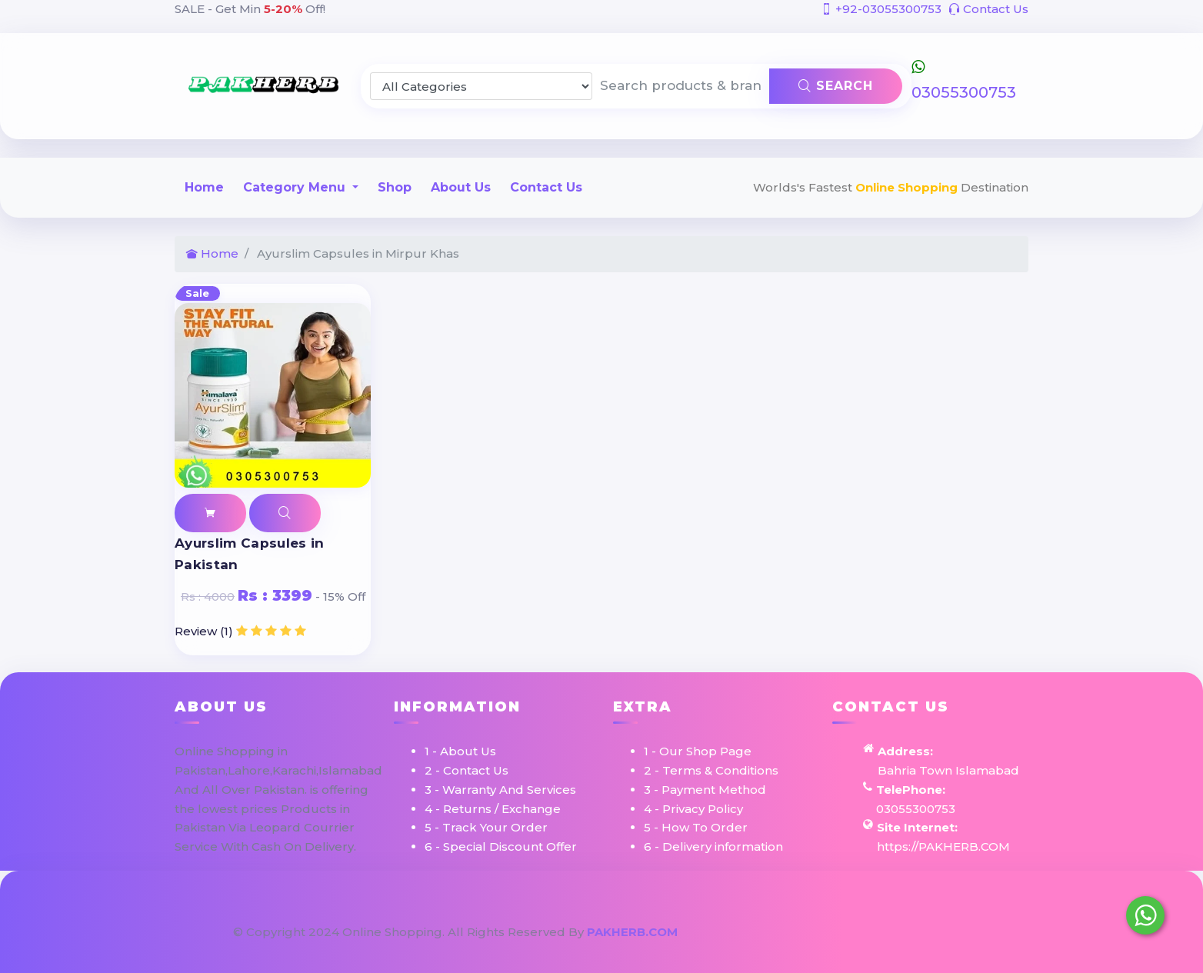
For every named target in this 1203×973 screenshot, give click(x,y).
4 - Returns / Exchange (493, 808)
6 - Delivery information (713, 846)
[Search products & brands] (681, 86)
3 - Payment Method (705, 789)
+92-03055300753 (881, 9)
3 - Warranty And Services (500, 789)
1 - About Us (460, 751)
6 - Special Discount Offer (501, 846)
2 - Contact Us (466, 770)
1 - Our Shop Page (697, 751)
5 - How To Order (696, 827)
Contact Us (988, 9)
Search (835, 85)
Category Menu (296, 187)
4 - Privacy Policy (693, 808)
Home (204, 187)
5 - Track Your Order (486, 827)
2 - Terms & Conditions (711, 770)
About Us (461, 187)
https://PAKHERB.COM (943, 846)
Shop (395, 187)
